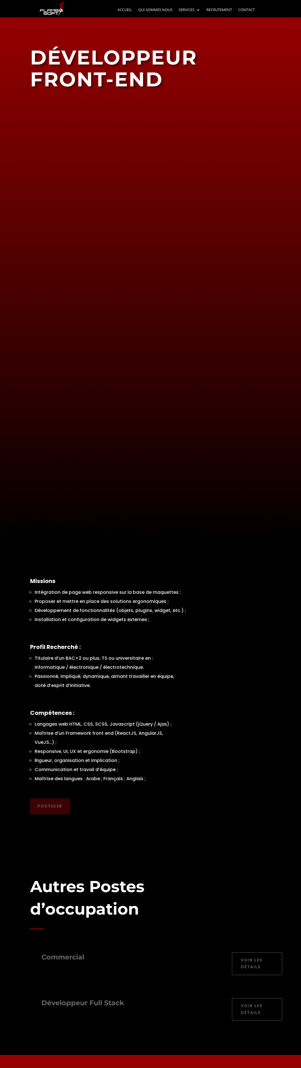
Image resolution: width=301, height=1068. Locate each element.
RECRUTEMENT (219, 10)
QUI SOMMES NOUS (155, 10)
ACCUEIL (125, 10)
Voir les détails (257, 963)
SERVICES (187, 10)
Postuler (49, 804)
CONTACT (246, 10)
